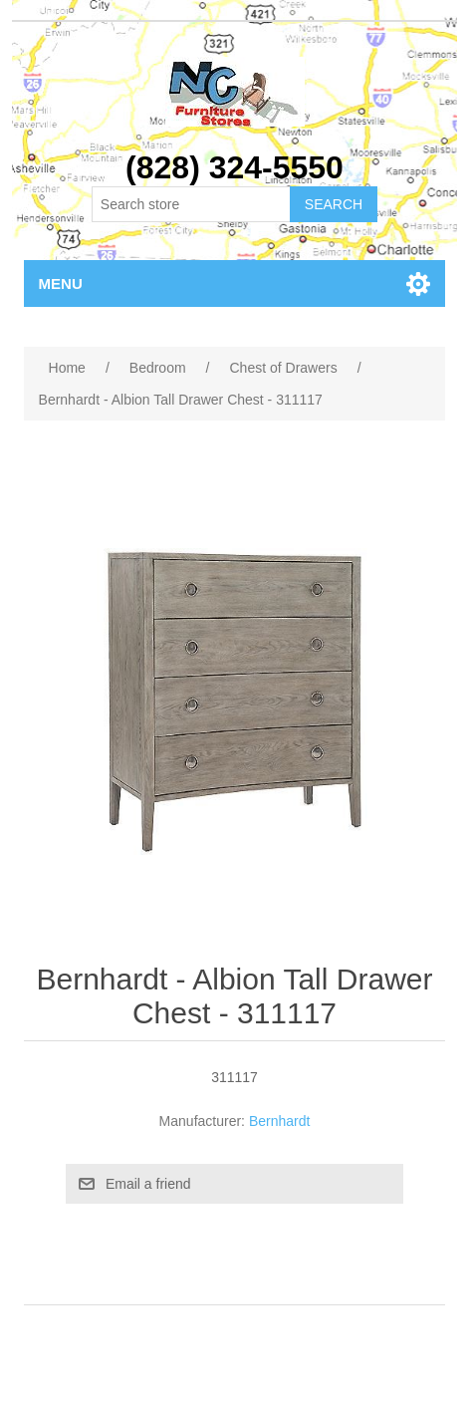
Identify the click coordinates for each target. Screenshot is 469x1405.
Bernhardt (279, 1121)
